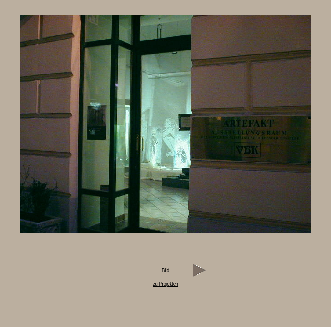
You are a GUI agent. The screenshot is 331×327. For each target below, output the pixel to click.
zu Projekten (165, 284)
